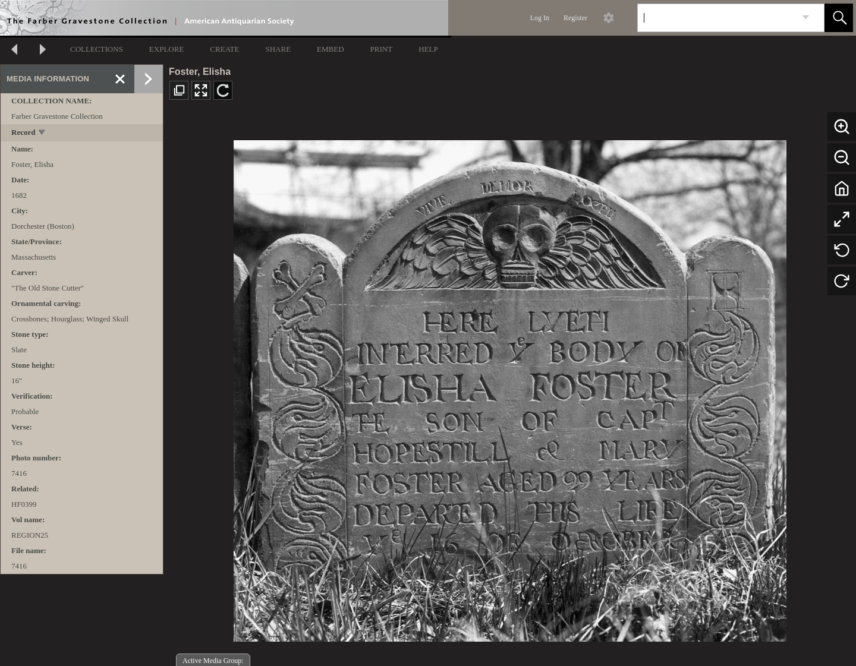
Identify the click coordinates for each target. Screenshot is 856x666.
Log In (539, 18)
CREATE (224, 49)
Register (575, 18)
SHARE (278, 49)
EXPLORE (166, 49)
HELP (428, 49)
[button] (838, 18)
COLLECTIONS (96, 49)
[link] (805, 17)
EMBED (330, 49)
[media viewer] (509, 387)
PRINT (381, 49)
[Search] (717, 18)
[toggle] (42, 133)
